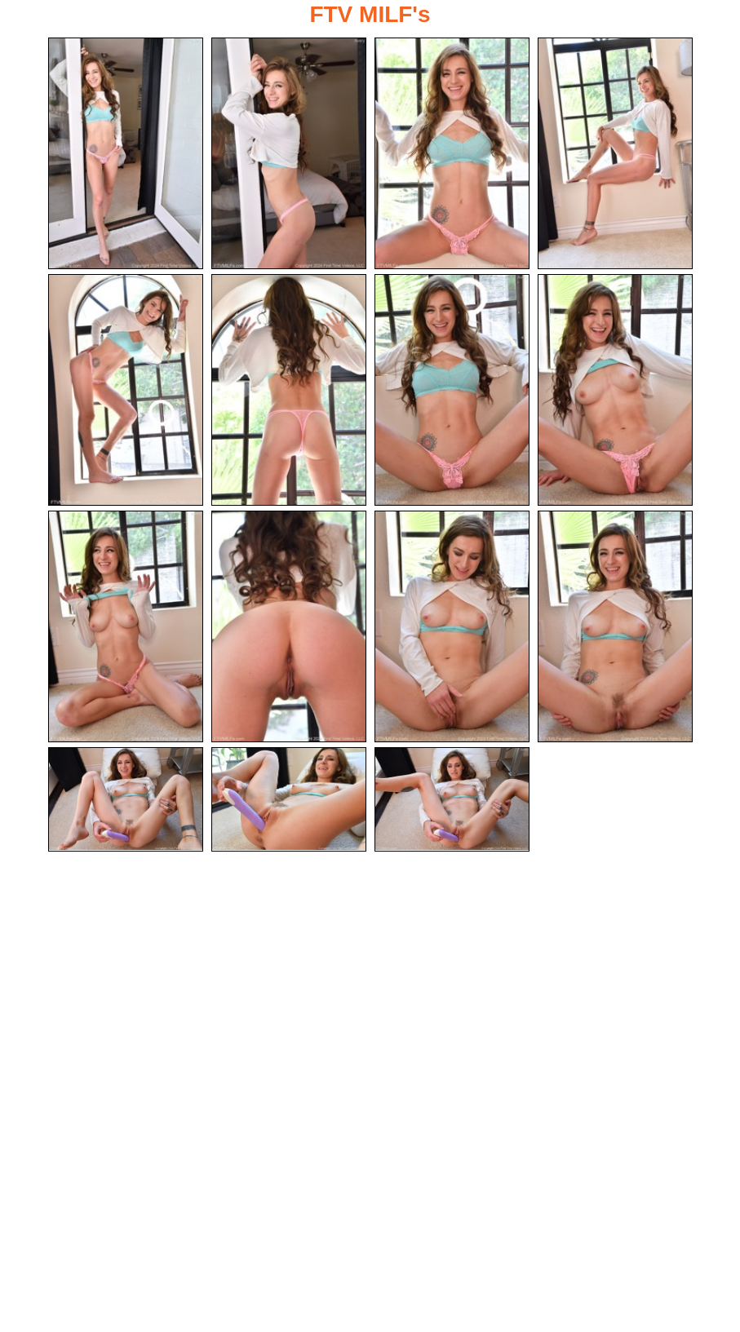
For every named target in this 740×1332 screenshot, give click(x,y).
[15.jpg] (452, 802)
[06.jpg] (288, 391)
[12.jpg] (615, 628)
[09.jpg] (125, 628)
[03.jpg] (452, 153)
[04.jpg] (615, 153)
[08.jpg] (615, 391)
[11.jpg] (452, 628)
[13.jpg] (125, 802)
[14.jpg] (288, 802)
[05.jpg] (125, 391)
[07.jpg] (452, 391)
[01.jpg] (125, 153)
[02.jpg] (288, 153)
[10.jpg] (288, 628)
